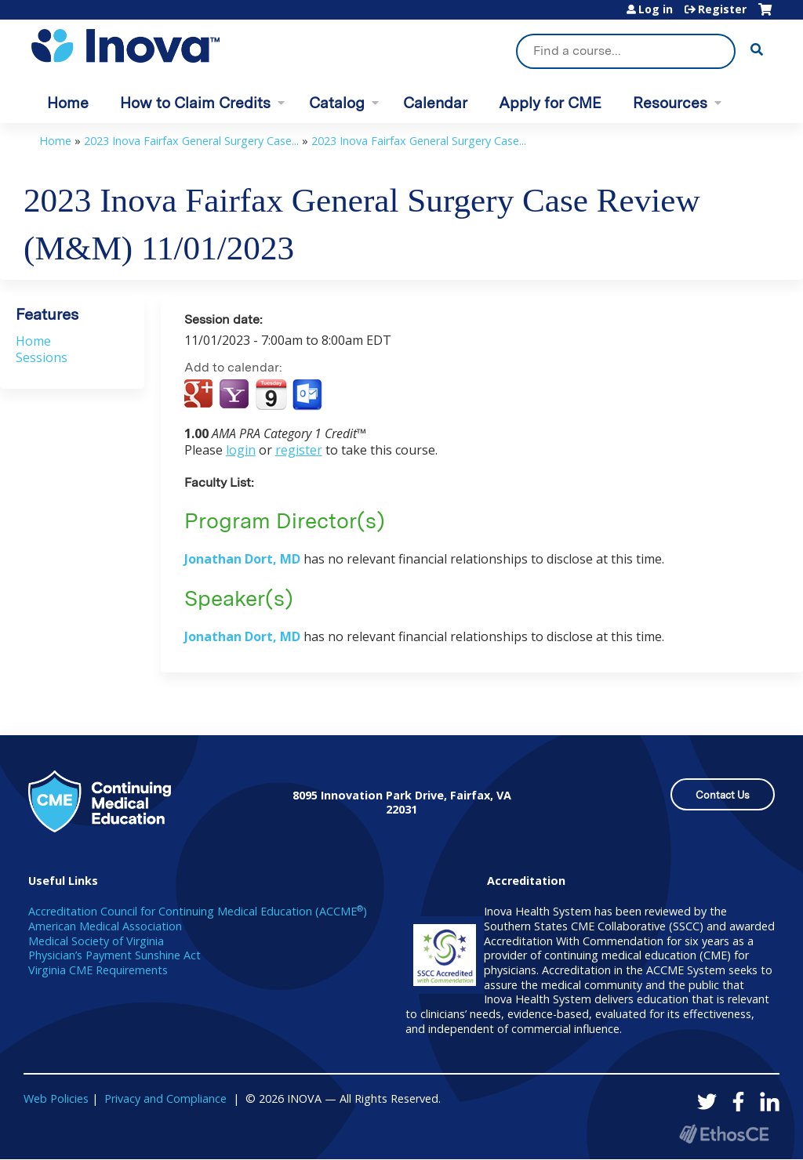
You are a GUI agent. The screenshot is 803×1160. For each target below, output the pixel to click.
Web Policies (56, 1098)
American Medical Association (105, 926)
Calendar (435, 103)
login (241, 450)
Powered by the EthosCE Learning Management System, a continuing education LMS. (723, 1133)
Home (68, 103)
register (298, 450)
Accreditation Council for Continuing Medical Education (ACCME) (197, 911)
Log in (655, 9)
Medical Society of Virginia (96, 940)
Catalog (337, 103)
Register (722, 9)
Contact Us (723, 795)
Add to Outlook (308, 395)
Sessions (41, 357)
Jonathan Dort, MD (242, 558)
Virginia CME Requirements (98, 969)
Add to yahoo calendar (236, 395)
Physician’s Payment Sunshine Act (114, 955)
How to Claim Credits (195, 103)
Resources (670, 103)
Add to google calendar (200, 395)
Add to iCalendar (271, 394)
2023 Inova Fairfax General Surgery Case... (191, 140)
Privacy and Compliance (165, 1098)
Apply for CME (550, 103)
